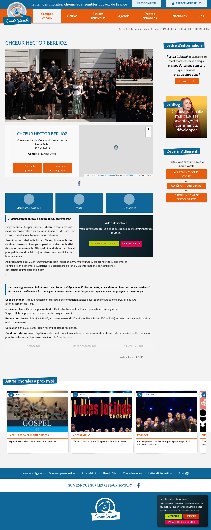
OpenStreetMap (107, 175)
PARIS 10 (168, 29)
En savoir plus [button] (131, 243)
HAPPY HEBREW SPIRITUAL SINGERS (29, 435)
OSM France (132, 175)
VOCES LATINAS (81, 435)
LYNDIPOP (143, 435)
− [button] (148, 134)
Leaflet (87, 175)
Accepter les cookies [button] (104, 243)
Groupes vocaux (140, 29)
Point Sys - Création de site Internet (184, 473)
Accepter (173, 516)
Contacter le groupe (29, 168)
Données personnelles (188, 510)
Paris (156, 29)
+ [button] (148, 129)
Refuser (191, 516)
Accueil (123, 29)
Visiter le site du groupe (57, 168)
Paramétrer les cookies (181, 522)
